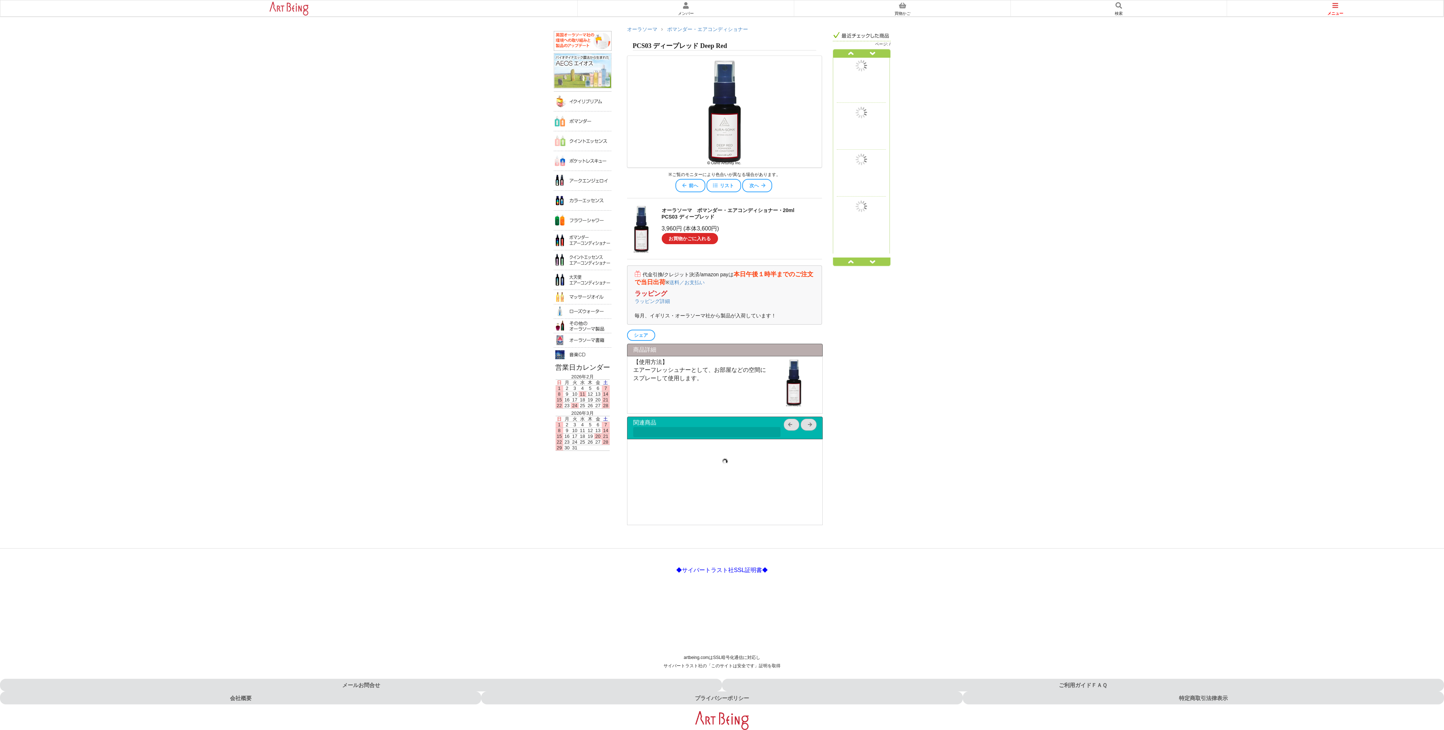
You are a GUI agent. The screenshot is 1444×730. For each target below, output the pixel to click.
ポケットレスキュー (583, 161)
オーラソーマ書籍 (583, 340)
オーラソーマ (642, 29)
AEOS (583, 71)
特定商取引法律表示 (1203, 698)
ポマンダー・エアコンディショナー (707, 29)
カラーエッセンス (583, 200)
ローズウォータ (583, 311)
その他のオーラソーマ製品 (583, 325)
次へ (757, 185)
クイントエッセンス (583, 141)
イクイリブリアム (583, 101)
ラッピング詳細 (652, 301)
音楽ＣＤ (583, 354)
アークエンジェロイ (583, 180)
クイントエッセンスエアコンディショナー (583, 260)
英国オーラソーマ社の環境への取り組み (583, 41)
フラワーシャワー (583, 220)
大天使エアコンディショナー (583, 280)
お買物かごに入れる (690, 238)
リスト (723, 185)
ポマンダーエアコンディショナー (583, 240)
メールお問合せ (361, 685)
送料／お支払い (687, 282)
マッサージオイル (583, 297)
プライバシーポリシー (722, 698)
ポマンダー (583, 121)
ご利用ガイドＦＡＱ (1083, 685)
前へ (690, 185)
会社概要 (241, 698)
